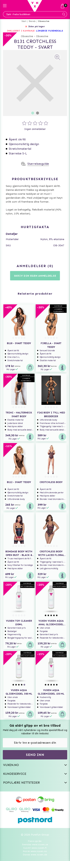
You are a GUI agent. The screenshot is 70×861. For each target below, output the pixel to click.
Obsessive (43, 21)
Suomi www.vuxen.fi (34, 848)
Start (24, 21)
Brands (32, 21)
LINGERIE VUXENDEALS (49, 31)
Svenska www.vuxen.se (35, 844)
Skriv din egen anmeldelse (35, 275)
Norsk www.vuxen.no (35, 851)
